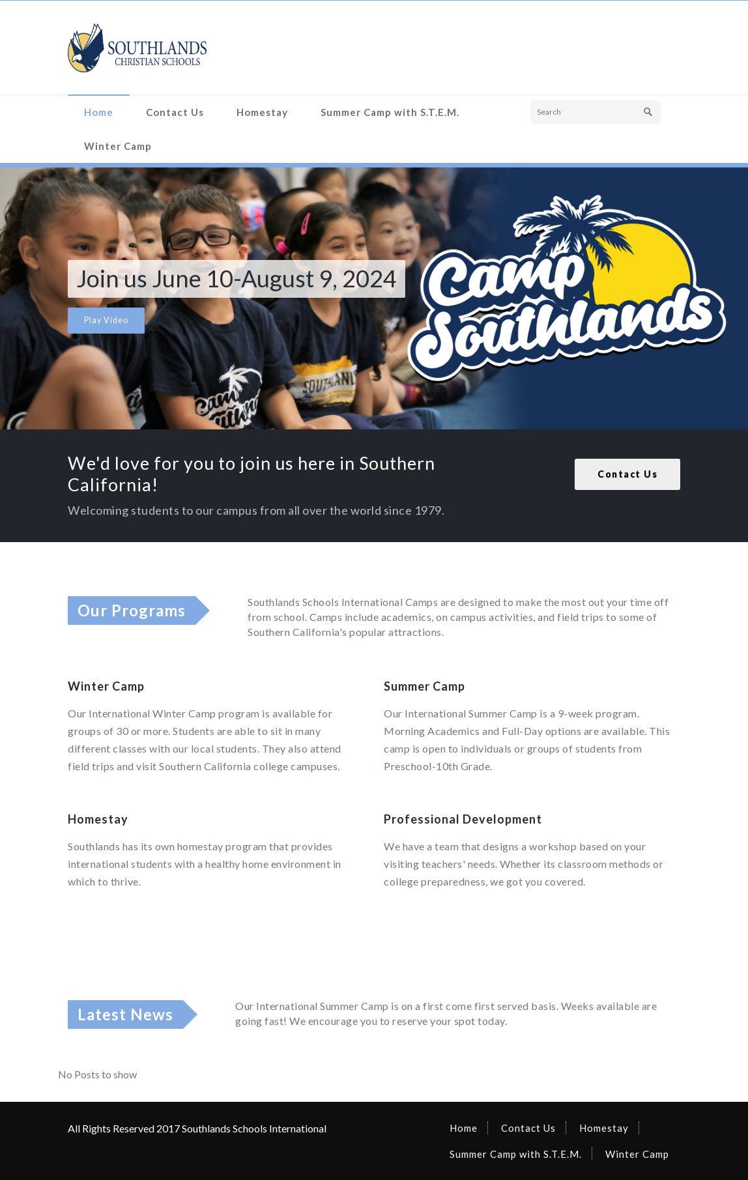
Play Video (106, 320)
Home (98, 112)
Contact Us (175, 112)
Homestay (262, 112)
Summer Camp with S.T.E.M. (390, 112)
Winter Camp (118, 146)
